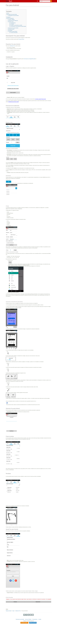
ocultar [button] (8, 13)
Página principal (8, 610)
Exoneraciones (34, 619)
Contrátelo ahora (24, 622)
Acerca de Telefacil (28, 619)
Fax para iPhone (21, 39)
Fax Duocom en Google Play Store (29, 58)
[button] (38, 1)
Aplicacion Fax (12, 45)
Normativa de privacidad (20, 619)
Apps (13, 610)
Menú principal (33, 622)
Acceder (39, 619)
